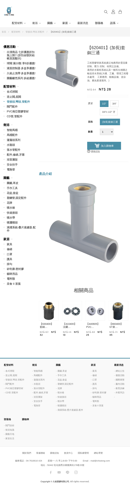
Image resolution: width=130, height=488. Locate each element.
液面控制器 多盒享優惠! (21, 68)
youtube (59, 472)
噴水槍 (11, 207)
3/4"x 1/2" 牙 (108, 112)
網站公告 (120, 371)
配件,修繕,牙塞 (16, 154)
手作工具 (12, 188)
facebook (50, 472)
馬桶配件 (12, 135)
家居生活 (9, 438)
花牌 (9, 202)
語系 (112, 23)
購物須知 (95, 151)
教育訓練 (120, 388)
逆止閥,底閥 (14, 96)
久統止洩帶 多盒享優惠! (21, 73)
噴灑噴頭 (12, 222)
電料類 (11, 278)
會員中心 (68, 453)
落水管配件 (13, 149)
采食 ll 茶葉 (14, 283)
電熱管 (11, 169)
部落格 (99, 23)
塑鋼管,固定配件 (16, 197)
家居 (65, 23)
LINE (67, 472)
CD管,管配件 (14, 116)
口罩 (9, 254)
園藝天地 (9, 434)
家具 (9, 244)
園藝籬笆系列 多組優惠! (21, 78)
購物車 (122, 11)
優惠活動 (9, 46)
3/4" (114, 103)
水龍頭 (11, 144)
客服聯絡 (40, 453)
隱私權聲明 (83, 453)
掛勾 (9, 264)
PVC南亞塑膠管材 (18, 111)
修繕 (9, 249)
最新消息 (82, 23)
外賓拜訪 (120, 392)
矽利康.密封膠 (15, 269)
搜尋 (105, 11)
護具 (9, 259)
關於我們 (26, 453)
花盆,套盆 (12, 193)
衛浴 (35, 23)
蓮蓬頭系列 (13, 140)
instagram (76, 472)
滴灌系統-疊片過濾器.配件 (21, 229)
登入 (113, 11)
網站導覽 (98, 453)
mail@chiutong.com (100, 460)
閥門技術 (9, 425)
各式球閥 (12, 91)
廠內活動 (120, 384)
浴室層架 (12, 159)
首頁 (4, 32)
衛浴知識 (9, 430)
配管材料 (17, 23)
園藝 (50, 23)
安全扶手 (12, 164)
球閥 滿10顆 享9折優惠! (21, 63)
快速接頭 (12, 212)
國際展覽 (120, 379)
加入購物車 (107, 145)
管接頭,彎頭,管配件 (35, 32)
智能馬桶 (12, 130)
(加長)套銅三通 (110, 122)
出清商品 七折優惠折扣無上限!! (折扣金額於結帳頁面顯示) (21, 55)
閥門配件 (12, 106)
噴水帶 (11, 217)
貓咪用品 (12, 273)
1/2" (104, 103)
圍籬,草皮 (12, 183)
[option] (62, 68)
